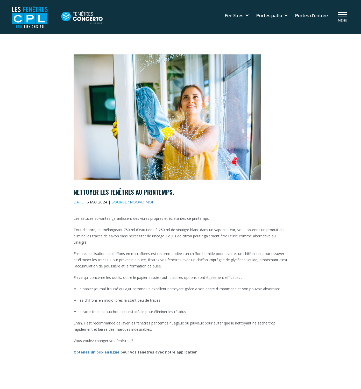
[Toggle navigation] (342, 17)
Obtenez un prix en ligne (97, 352)
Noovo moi (141, 201)
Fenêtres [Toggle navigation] (237, 15)
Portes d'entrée (311, 15)
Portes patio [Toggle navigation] (271, 15)
